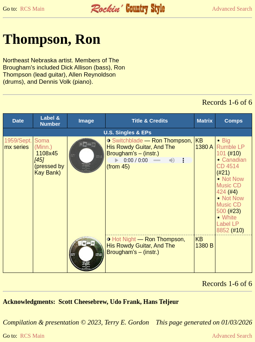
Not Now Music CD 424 (230, 185)
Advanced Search (232, 9)
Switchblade (127, 141)
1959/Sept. (18, 141)
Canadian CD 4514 (231, 163)
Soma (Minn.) (43, 144)
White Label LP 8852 (227, 223)
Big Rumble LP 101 (230, 147)
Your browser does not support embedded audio (150, 160)
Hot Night (124, 239)
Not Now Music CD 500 (230, 204)
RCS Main (32, 9)
